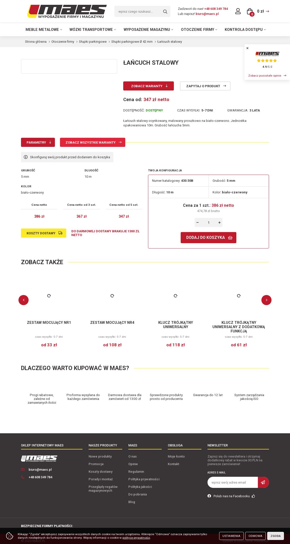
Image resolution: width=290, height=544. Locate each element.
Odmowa (255, 536)
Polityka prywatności (143, 475)
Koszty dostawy (41, 233)
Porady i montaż (101, 475)
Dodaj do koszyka (205, 237)
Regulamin (136, 468)
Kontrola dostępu (244, 30)
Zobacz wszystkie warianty (91, 142)
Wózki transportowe (91, 30)
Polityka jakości (140, 483)
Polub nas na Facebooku (231, 492)
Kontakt (173, 460)
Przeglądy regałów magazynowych (103, 485)
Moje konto (176, 453)
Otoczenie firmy (197, 30)
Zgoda (276, 536)
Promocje (96, 460)
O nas (132, 453)
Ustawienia (231, 536)
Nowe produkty (100, 453)
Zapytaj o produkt (203, 86)
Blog (131, 498)
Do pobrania (137, 490)
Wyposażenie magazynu (147, 30)
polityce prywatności (136, 537)
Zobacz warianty (146, 86)
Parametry (36, 142)
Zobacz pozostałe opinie (264, 75)
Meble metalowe (42, 30)
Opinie (133, 460)
